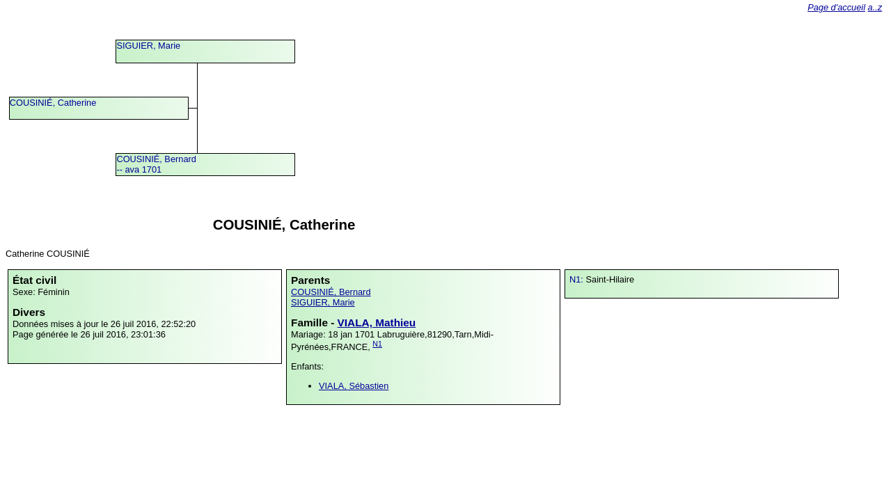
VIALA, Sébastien (353, 386)
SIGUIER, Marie (148, 45)
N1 (377, 344)
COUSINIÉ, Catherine (53, 102)
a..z (875, 7)
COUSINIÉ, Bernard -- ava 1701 (156, 164)
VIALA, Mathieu (377, 322)
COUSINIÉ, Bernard (331, 292)
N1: (577, 279)
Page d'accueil (836, 7)
